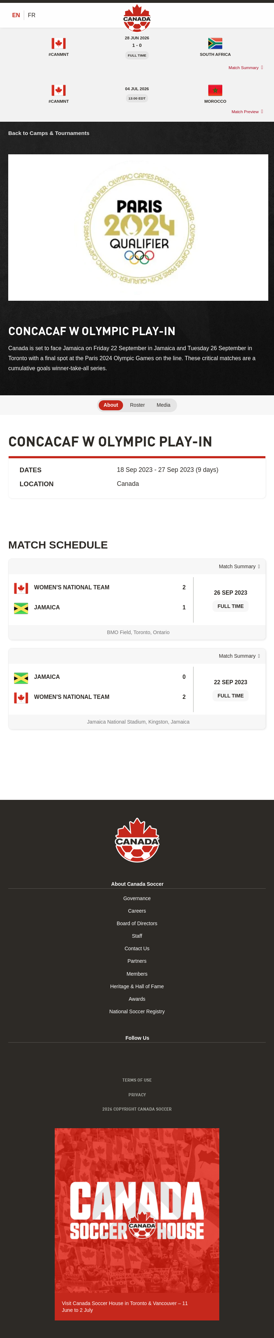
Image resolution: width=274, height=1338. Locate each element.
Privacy (137, 1094)
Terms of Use (137, 1080)
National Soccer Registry (137, 1011)
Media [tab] (163, 405)
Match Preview (245, 112)
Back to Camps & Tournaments (48, 133)
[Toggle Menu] (261, 15)
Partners (136, 961)
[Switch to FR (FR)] (31, 15)
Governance (137, 898)
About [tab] (111, 405)
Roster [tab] (137, 405)
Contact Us (137, 948)
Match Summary (244, 68)
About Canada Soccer (137, 884)
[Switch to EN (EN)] (16, 15)
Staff (137, 936)
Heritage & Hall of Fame (137, 986)
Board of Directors (137, 923)
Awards (137, 999)
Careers (137, 911)
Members (137, 974)
